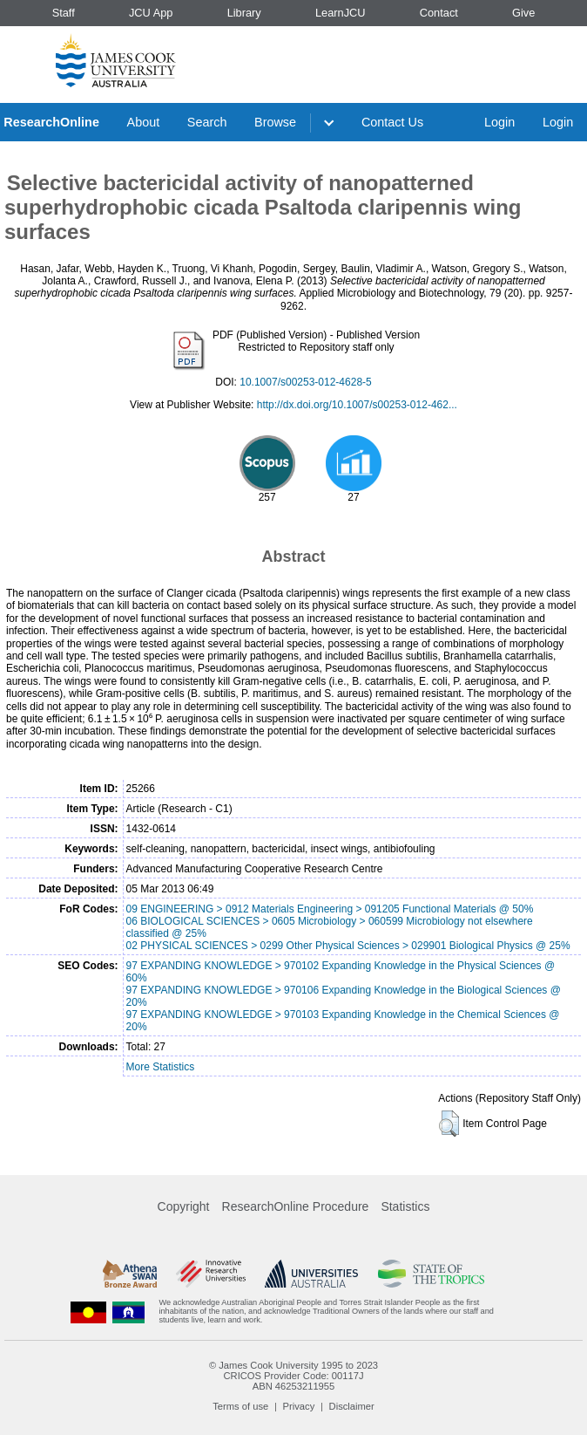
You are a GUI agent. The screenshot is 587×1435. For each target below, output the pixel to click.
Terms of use (240, 1406)
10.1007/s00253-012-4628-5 (305, 382)
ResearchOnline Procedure (295, 1206)
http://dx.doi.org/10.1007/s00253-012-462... (357, 405)
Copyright (184, 1206)
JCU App (151, 12)
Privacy (299, 1406)
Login (499, 122)
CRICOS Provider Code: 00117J (293, 1375)
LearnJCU (340, 12)
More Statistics (160, 1067)
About (143, 122)
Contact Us (392, 122)
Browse (275, 122)
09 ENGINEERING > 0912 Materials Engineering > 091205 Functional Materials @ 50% (330, 909)
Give (523, 12)
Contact (439, 12)
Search (207, 122)
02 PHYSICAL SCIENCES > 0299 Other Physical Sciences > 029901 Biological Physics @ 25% (348, 946)
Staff (63, 12)
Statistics (405, 1206)
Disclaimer (351, 1406)
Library (244, 12)
